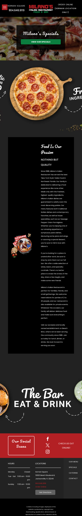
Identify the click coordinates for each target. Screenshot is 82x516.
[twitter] (48, 445)
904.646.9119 (16, 10)
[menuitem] (75, 462)
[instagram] (48, 452)
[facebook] (48, 439)
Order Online (40, 487)
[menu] (4, 7)
